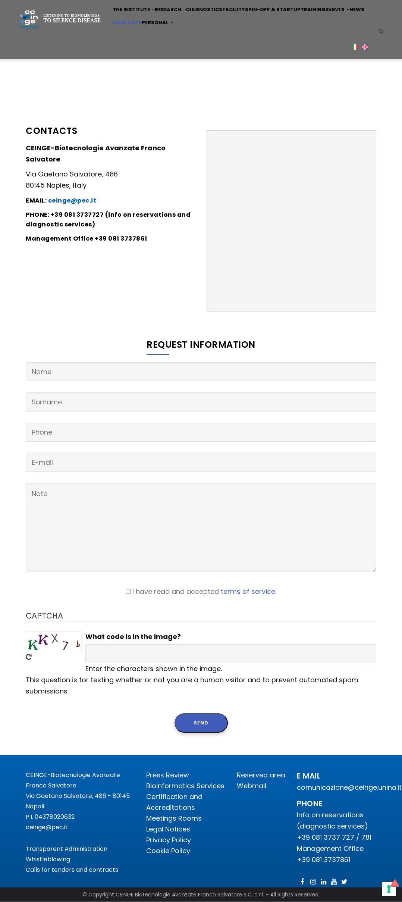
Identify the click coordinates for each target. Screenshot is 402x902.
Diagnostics (213, 20)
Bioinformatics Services (185, 785)
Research (175, 20)
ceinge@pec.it (47, 827)
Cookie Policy (168, 850)
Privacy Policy (168, 840)
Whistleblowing (48, 859)
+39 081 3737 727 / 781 (334, 837)
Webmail (251, 785)
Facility (246, 20)
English (365, 87)
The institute (135, 20)
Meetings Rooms (174, 818)
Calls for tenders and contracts (72, 869)
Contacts (177, 54)
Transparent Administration (66, 849)
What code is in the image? (133, 636)
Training (330, 20)
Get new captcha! (29, 657)
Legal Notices (168, 829)
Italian (355, 87)
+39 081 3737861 (323, 859)
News (151, 54)
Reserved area (261, 775)
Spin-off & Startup (288, 20)
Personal (211, 54)
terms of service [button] (248, 591)
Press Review (167, 775)
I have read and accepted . (204, 591)
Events (127, 54)
